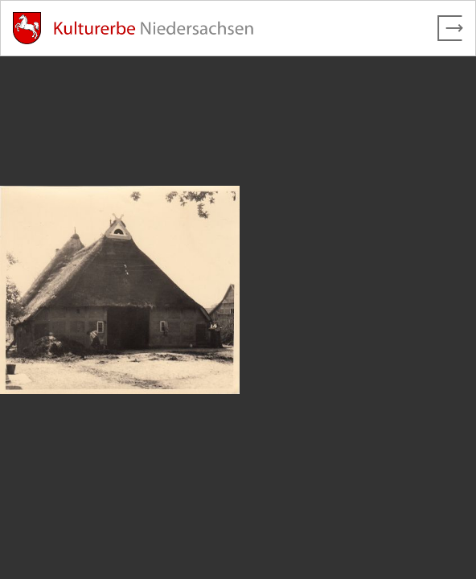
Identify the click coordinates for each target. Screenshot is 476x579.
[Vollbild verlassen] (450, 28)
